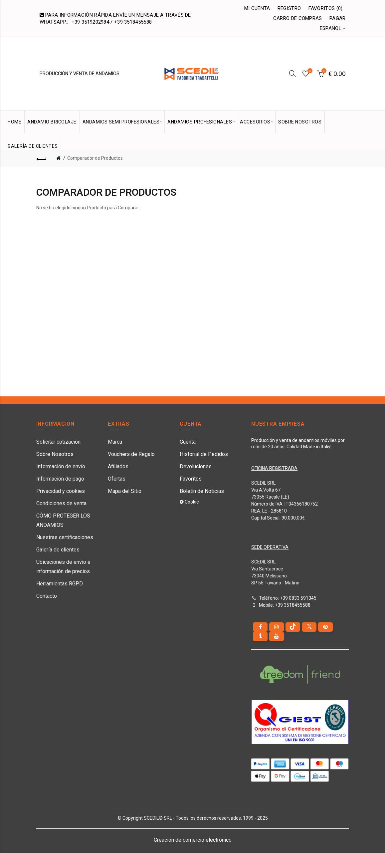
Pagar (337, 18)
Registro (289, 8)
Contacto (46, 596)
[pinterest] (325, 627)
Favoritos (191, 479)
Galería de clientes (58, 549)
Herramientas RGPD (59, 583)
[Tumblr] (260, 636)
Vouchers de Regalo (131, 454)
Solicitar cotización (58, 442)
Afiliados (118, 466)
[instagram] (276, 627)
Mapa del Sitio (124, 491)
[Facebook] (260, 627)
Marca (115, 442)
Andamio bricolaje (52, 121)
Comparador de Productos (95, 158)
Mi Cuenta (257, 8)
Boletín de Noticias (202, 491)
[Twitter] (309, 627)
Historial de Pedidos (204, 454)
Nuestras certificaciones (64, 537)
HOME (14, 121)
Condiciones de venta (61, 503)
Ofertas (116, 479)
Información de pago (60, 479)
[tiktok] (293, 627)
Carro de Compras (297, 18)
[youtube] (276, 636)
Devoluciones (196, 466)
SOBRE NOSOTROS (299, 121)
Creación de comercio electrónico (193, 840)
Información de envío (60, 466)
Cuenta (188, 442)
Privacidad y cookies (60, 491)
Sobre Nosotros (55, 454)
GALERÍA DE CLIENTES (33, 146)
